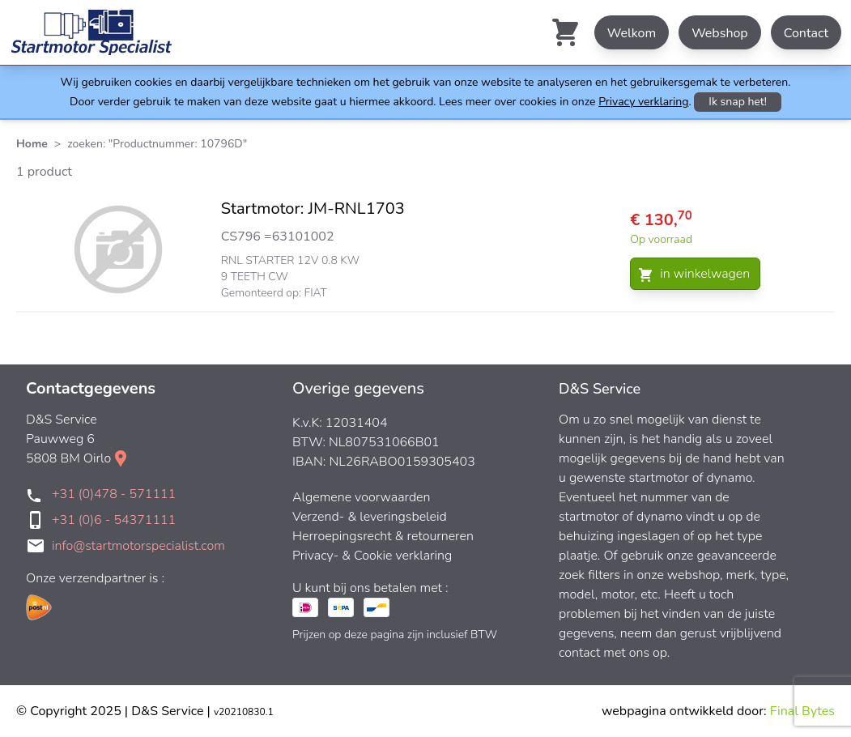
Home (32, 143)
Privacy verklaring (643, 101)
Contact (806, 33)
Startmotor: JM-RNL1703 (313, 208)
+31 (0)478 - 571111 (114, 494)
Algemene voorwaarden (361, 497)
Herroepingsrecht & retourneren (383, 536)
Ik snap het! (737, 101)
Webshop (719, 33)
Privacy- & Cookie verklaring (372, 555)
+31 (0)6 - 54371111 (114, 520)
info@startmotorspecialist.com (138, 546)
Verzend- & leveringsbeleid (369, 517)
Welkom (631, 33)
